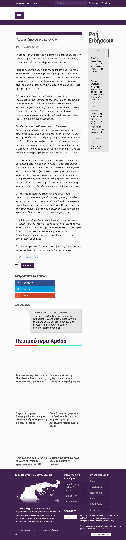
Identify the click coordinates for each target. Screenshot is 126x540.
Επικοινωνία (72, 489)
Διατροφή (27, 265)
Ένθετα (94, 485)
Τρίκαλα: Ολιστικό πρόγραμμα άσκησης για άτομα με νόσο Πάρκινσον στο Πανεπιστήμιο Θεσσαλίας (98, 88)
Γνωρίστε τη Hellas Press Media (72, 474)
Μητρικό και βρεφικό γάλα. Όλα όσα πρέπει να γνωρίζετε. (64, 448)
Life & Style (96, 491)
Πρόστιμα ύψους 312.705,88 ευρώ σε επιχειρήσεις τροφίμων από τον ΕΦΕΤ (31, 448)
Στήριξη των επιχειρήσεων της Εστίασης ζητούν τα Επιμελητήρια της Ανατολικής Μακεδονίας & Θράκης (64, 407)
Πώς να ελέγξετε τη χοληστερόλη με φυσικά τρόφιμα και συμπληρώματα (64, 365)
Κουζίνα (94, 497)
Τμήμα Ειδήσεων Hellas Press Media (50, 300)
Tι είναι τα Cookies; (103, 529)
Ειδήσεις (95, 468)
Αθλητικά (95, 503)
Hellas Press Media (51, 532)
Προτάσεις (96, 480)
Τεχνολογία (96, 474)
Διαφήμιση (71, 483)
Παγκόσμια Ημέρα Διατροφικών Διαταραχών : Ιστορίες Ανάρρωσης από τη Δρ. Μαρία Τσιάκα (31, 405)
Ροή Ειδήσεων (100, 37)
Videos (94, 509)
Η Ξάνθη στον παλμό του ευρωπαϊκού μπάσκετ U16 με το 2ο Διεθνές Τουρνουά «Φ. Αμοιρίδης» (98, 149)
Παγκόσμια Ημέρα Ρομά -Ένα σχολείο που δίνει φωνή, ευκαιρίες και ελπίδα (98, 61)
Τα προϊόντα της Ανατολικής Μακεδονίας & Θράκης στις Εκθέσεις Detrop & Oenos (31, 365)
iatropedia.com (31, 257)
